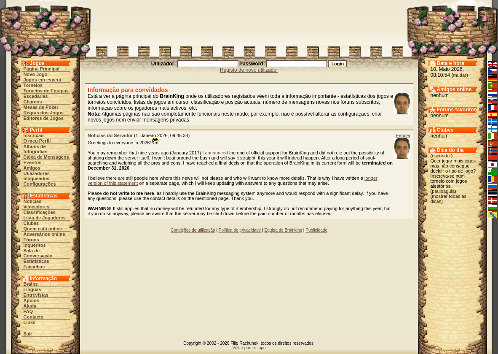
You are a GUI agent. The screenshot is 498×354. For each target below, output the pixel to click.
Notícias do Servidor (110, 135)
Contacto (34, 316)
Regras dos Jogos (44, 112)
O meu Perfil (37, 140)
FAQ (28, 311)
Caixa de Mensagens (46, 156)
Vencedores (37, 206)
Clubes (31, 223)
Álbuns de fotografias (36, 149)
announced (216, 152)
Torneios (33, 85)
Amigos (32, 167)
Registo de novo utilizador (249, 70)
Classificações (40, 212)
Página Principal (42, 68)
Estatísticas (36, 261)
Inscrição (34, 135)
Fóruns (31, 239)
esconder (441, 155)
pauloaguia (443, 191)
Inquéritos (35, 245)
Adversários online (44, 234)
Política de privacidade (240, 230)
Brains (31, 283)
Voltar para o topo (249, 348)
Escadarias (36, 96)
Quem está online (43, 228)
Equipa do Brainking (284, 230)
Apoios (31, 300)
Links (30, 322)
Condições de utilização (193, 230)
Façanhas (34, 266)
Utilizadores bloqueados (37, 176)
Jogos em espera (43, 79)
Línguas (32, 289)
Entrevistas (36, 294)
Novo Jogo (36, 74)
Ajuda (30, 305)
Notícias (33, 201)
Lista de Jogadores (45, 217)
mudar (459, 75)
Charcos (33, 101)
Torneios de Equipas (46, 90)
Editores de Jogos (44, 118)
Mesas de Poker (41, 107)
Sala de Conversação (38, 253)
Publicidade (316, 230)
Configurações (40, 183)
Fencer (403, 135)
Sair (28, 333)
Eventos (33, 162)
